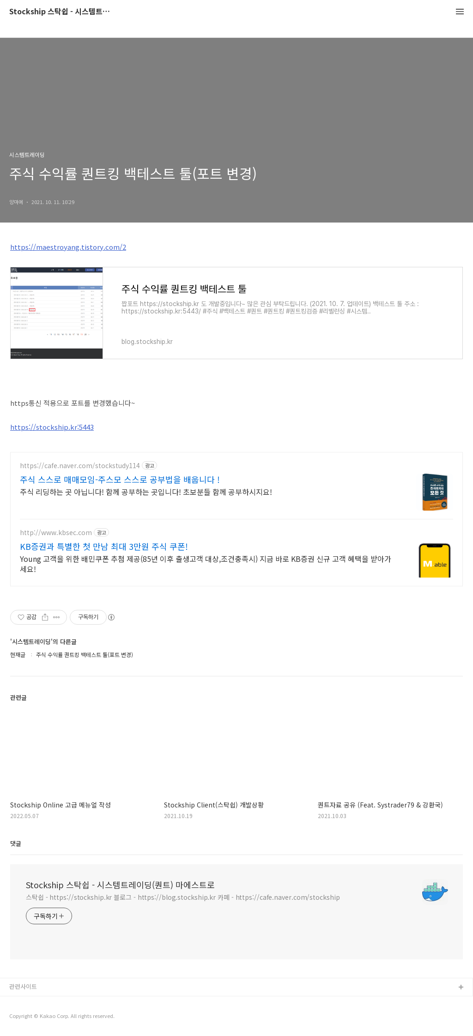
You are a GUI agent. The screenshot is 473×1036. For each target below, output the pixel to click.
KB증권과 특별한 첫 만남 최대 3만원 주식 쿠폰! (104, 546)
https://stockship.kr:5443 (52, 427)
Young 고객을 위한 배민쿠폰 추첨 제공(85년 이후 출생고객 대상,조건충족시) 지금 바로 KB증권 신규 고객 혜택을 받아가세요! (205, 563)
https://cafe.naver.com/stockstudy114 (80, 466)
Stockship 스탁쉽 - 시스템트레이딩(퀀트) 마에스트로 (60, 12)
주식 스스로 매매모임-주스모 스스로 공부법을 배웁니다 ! (120, 479)
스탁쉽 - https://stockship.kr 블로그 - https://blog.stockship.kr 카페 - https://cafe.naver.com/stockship (183, 897)
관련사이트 (23, 986)
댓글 (15, 843)
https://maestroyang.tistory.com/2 (68, 247)
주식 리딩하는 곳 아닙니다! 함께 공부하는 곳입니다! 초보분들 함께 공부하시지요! (146, 491)
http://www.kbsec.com (56, 532)
